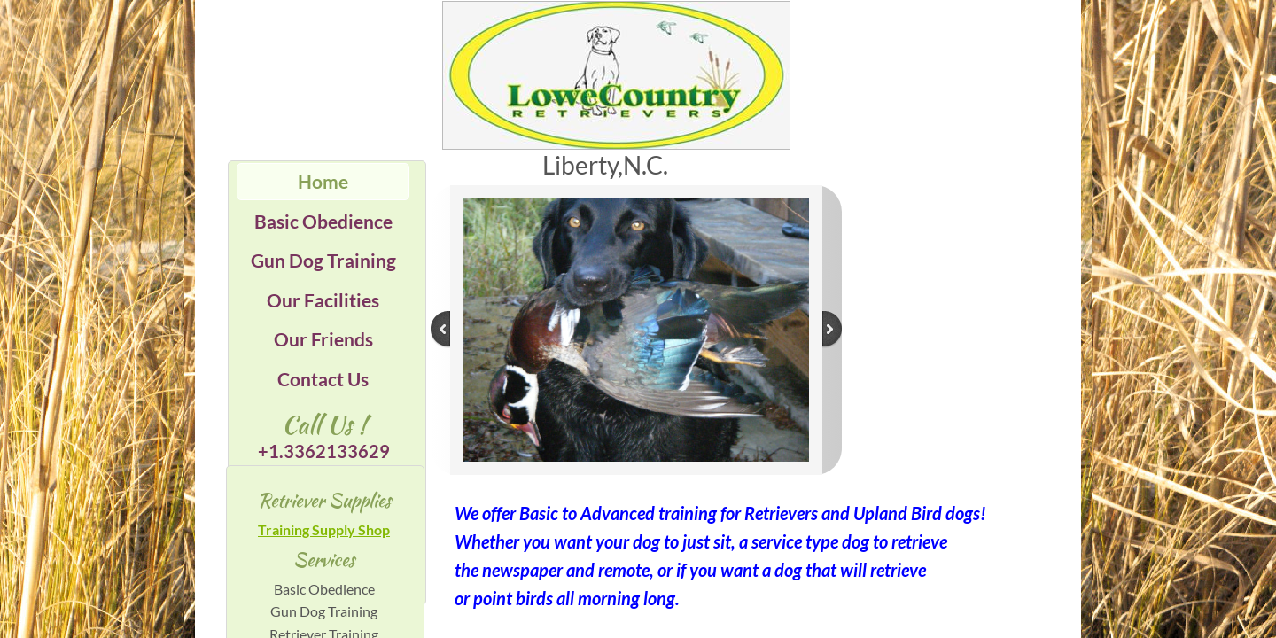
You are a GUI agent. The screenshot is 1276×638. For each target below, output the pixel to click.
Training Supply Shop (324, 529)
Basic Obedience (323, 221)
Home (323, 181)
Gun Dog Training (323, 260)
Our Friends (323, 339)
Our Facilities (323, 300)
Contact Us (323, 379)
